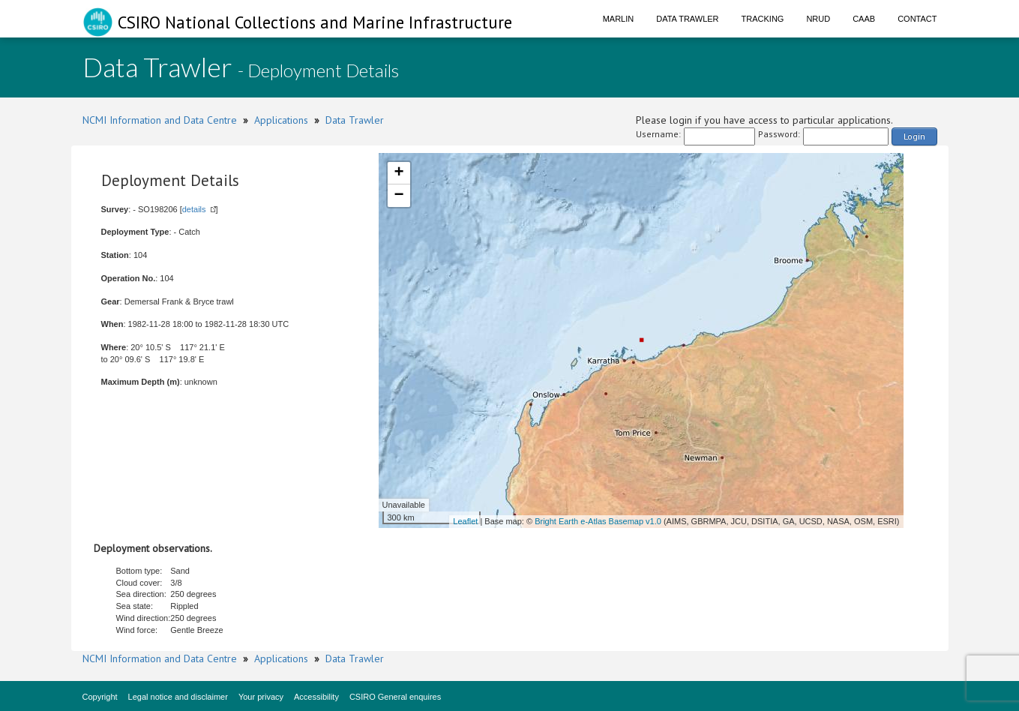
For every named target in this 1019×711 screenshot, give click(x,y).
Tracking (763, 18)
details (194, 209)
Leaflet (465, 521)
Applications (281, 120)
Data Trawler (687, 18)
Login (914, 136)
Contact (917, 18)
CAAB (864, 18)
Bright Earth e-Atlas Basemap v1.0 (598, 521)
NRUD (818, 18)
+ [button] (398, 173)
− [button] (398, 195)
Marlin (618, 18)
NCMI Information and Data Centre (159, 120)
